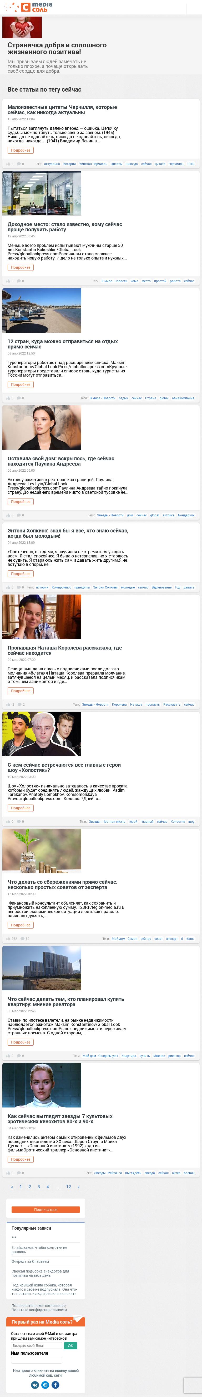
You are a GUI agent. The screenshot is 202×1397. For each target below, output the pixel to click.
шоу (191, 821)
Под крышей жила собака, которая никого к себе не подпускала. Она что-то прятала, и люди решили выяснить (44, 1289)
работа (175, 281)
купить (145, 1056)
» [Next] (79, 1186)
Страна (150, 398)
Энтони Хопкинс (105, 587)
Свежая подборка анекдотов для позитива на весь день (40, 1273)
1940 (190, 164)
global (164, 398)
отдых (123, 398)
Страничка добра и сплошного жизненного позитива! (57, 48)
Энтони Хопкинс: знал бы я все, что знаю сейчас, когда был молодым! (68, 533)
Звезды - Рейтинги (108, 1173)
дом (130, 515)
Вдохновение (161, 587)
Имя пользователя (29, 1353)
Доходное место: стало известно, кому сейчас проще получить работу (65, 226)
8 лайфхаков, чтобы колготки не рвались (39, 1249)
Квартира (129, 1056)
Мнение (159, 1056)
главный (147, 821)
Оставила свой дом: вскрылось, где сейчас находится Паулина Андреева (61, 461)
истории (69, 164)
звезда (150, 1173)
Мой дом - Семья (124, 938)
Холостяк (178, 821)
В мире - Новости (114, 281)
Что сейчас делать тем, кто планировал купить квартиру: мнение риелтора (66, 1001)
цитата (160, 164)
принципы (82, 587)
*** (14, 1237)
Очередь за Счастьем (30, 1261)
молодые (128, 587)
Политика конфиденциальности (39, 1309)
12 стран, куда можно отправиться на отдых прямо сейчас (63, 343)
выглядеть (133, 1173)
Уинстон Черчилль (93, 164)
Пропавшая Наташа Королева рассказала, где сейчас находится (65, 650)
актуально (52, 164)
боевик (189, 1173)
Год (177, 587)
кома (134, 281)
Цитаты (116, 164)
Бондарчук (186, 515)
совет (158, 938)
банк (190, 938)
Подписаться (45, 1209)
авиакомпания (183, 398)
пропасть (153, 704)
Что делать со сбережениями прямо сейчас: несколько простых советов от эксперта (63, 884)
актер (176, 1173)
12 (68, 1186)
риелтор (174, 1056)
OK (70, 1346)
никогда (132, 164)
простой (160, 281)
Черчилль (176, 164)
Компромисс (61, 587)
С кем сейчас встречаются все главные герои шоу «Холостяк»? (64, 767)
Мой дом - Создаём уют (100, 1056)
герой (133, 821)
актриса (169, 515)
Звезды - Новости (110, 515)
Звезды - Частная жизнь (107, 821)
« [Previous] (12, 1186)
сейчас (146, 164)
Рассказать (172, 704)
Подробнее (20, 150)
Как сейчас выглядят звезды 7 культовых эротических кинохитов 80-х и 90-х (60, 1118)
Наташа (136, 704)
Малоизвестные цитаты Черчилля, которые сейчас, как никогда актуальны (62, 109)
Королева (119, 704)
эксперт (172, 938)
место (146, 281)
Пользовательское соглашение (38, 1305)
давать (189, 587)
